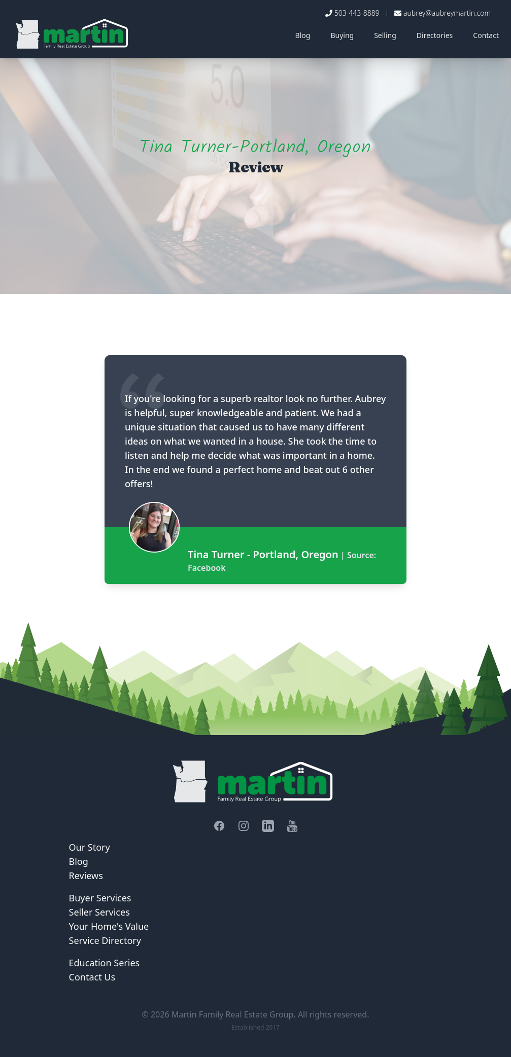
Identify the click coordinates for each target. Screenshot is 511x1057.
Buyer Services (100, 898)
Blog (303, 35)
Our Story (89, 847)
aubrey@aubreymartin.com (447, 13)
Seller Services (99, 912)
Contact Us (92, 977)
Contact (486, 35)
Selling (385, 35)
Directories (435, 35)
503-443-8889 (357, 13)
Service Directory (105, 940)
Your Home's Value (109, 926)
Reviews (86, 875)
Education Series (104, 963)
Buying (342, 35)
